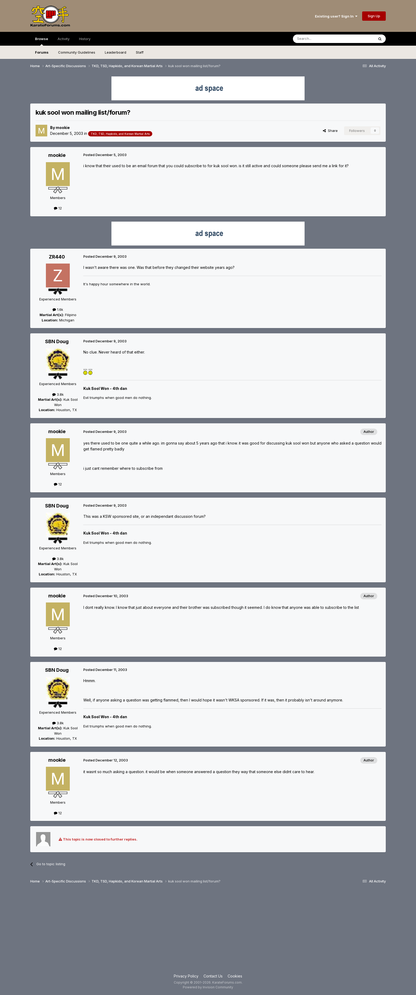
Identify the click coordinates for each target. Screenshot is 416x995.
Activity (64, 39)
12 (58, 208)
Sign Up (374, 16)
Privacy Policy (186, 976)
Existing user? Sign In (336, 16)
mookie (63, 127)
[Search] (320, 39)
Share (330, 130)
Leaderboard (115, 52)
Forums (42, 52)
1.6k (58, 309)
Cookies (235, 976)
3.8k (58, 394)
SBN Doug (57, 341)
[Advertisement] (208, 931)
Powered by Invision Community (208, 987)
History (84, 39)
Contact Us (213, 976)
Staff (140, 52)
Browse (41, 41)
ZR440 (57, 257)
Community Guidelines (76, 52)
